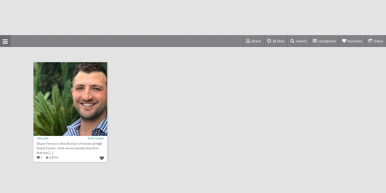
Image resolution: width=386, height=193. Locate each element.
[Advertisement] (193, 17)
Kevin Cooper (96, 138)
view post (43, 138)
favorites (354, 41)
